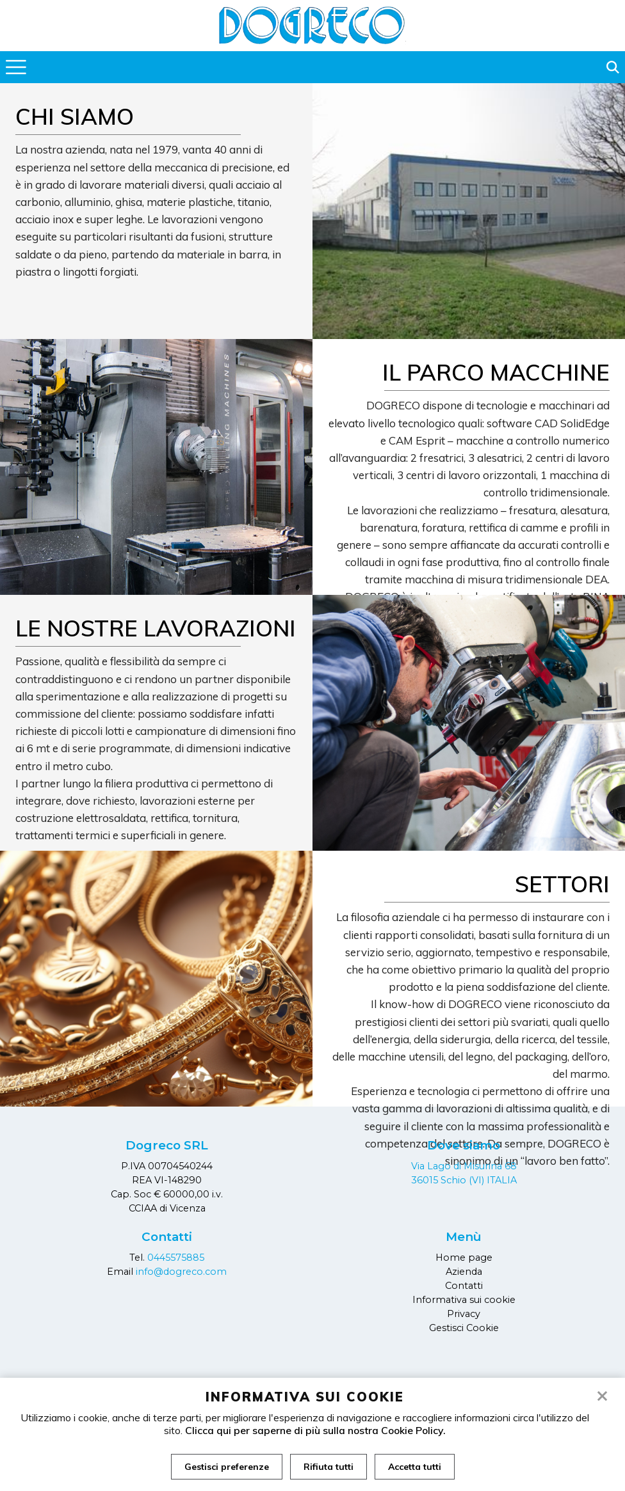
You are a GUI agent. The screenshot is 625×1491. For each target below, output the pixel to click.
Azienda (464, 1271)
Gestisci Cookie (464, 1328)
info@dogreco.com (181, 1271)
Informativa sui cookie (463, 1300)
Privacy (463, 1314)
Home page (463, 1257)
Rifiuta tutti (328, 1466)
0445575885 (175, 1257)
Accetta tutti (414, 1466)
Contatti (464, 1285)
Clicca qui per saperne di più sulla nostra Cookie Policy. (315, 1430)
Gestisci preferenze (226, 1466)
